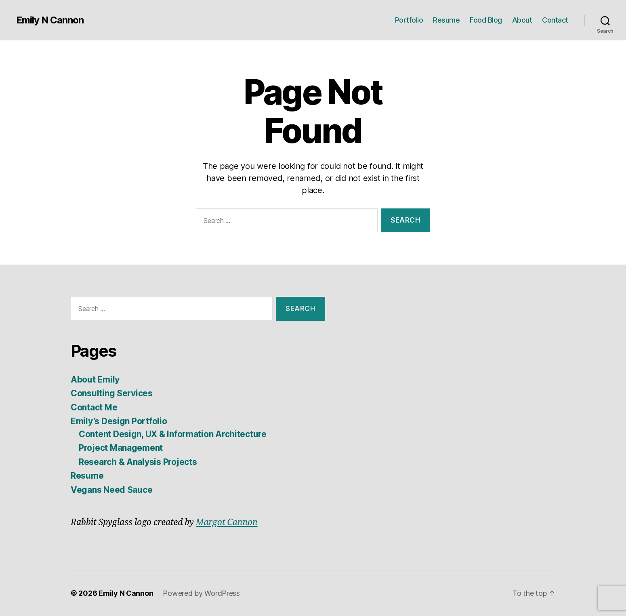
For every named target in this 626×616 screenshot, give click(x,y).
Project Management (121, 448)
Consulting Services (112, 393)
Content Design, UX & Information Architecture (173, 434)
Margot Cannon (227, 522)
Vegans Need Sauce (111, 490)
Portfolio (409, 20)
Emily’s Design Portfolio (119, 421)
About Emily (95, 379)
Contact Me (94, 407)
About (522, 20)
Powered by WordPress (201, 593)
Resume (446, 20)
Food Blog (486, 20)
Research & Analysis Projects (138, 462)
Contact (555, 20)
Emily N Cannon (50, 20)
